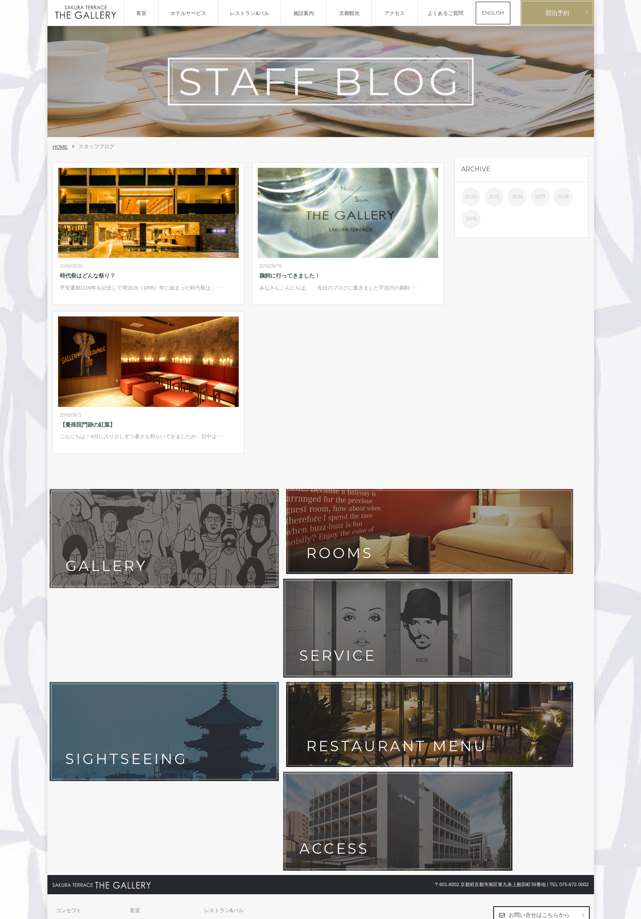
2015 (471, 219)
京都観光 (66, 698)
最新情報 (140, 698)
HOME (60, 146)
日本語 (563, 908)
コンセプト (69, 671)
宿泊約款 (214, 711)
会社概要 (66, 724)
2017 (540, 196)
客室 (135, 671)
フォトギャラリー (150, 685)
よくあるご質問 (222, 698)
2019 (494, 196)
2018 (517, 196)
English (580, 908)
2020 (471, 196)
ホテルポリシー (148, 711)
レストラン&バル (223, 671)
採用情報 (140, 724)
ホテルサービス (74, 685)
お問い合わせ (71, 711)
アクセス (214, 685)
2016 (563, 196)
